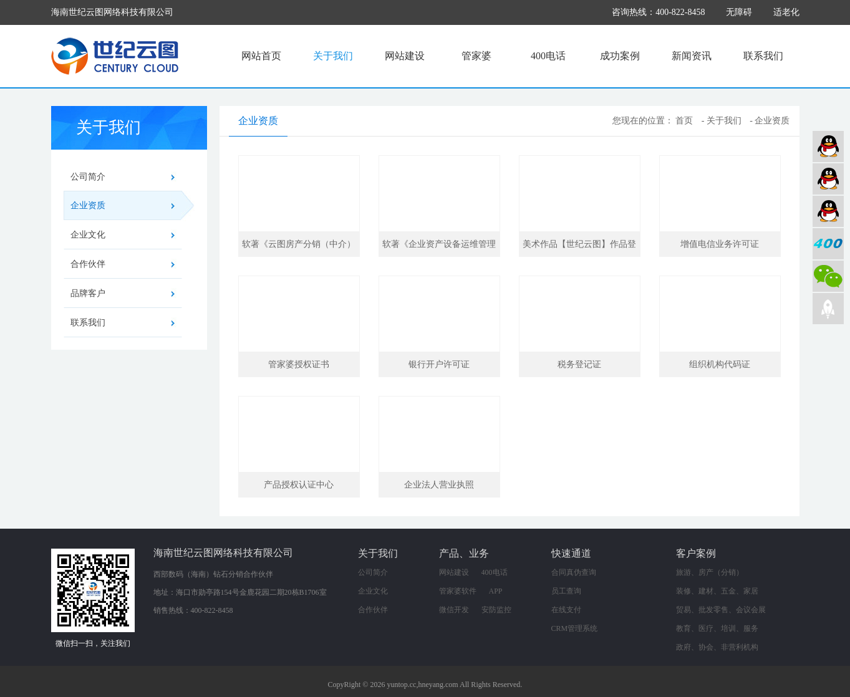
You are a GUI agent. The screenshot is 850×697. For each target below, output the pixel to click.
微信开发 (454, 609)
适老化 (786, 12)
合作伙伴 (87, 264)
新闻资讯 (692, 55)
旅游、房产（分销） (709, 572)
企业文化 (87, 234)
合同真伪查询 (573, 572)
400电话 (548, 55)
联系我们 (763, 55)
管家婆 (476, 55)
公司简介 (87, 176)
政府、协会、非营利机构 (717, 647)
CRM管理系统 (574, 628)
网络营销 (828, 211)
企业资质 (126, 205)
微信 (828, 276)
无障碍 (739, 12)
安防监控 (496, 609)
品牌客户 (87, 293)
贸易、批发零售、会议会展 (721, 609)
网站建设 (405, 55)
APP (496, 591)
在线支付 (566, 609)
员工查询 (566, 591)
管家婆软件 (457, 591)
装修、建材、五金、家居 (717, 591)
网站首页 (261, 55)
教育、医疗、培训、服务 (717, 628)
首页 (684, 120)
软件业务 (828, 179)
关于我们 (333, 55)
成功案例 (620, 55)
